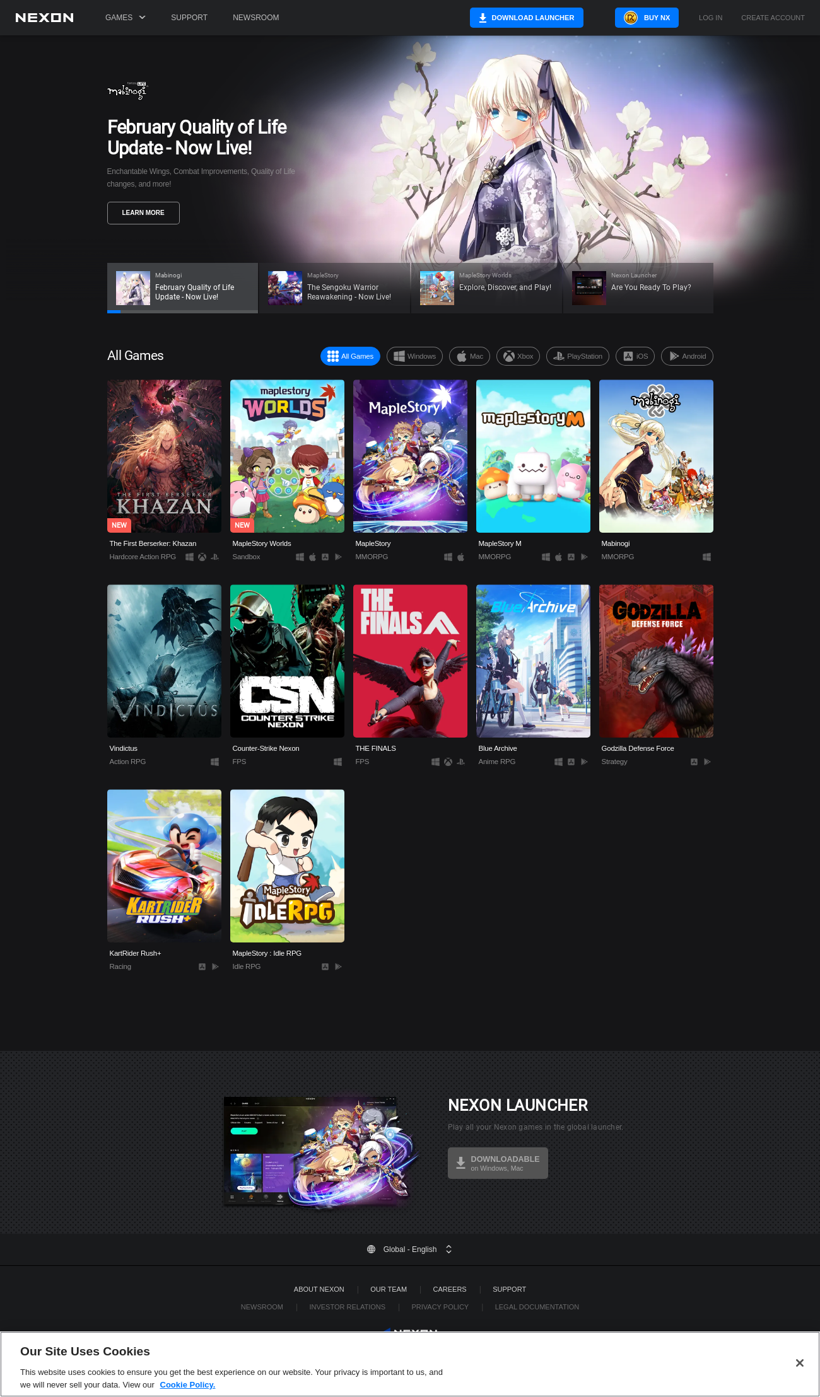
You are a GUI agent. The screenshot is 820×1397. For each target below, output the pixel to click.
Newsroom (256, 17)
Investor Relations (347, 1307)
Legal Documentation (537, 1307)
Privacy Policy (440, 1307)
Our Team (388, 1289)
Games (125, 17)
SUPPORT (509, 1289)
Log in (710, 17)
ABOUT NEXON (319, 1289)
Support (189, 17)
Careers (450, 1289)
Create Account (773, 17)
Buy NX (646, 17)
